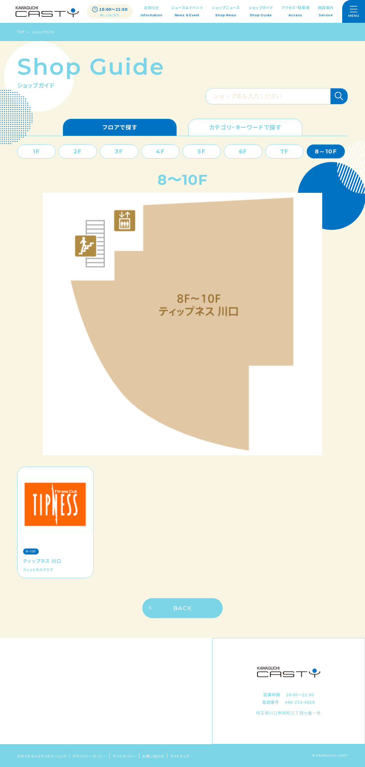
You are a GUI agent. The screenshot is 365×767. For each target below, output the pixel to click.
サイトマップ (180, 756)
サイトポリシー (124, 756)
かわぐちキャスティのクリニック (41, 756)
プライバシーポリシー (89, 756)
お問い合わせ (153, 756)
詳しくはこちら (109, 15)
